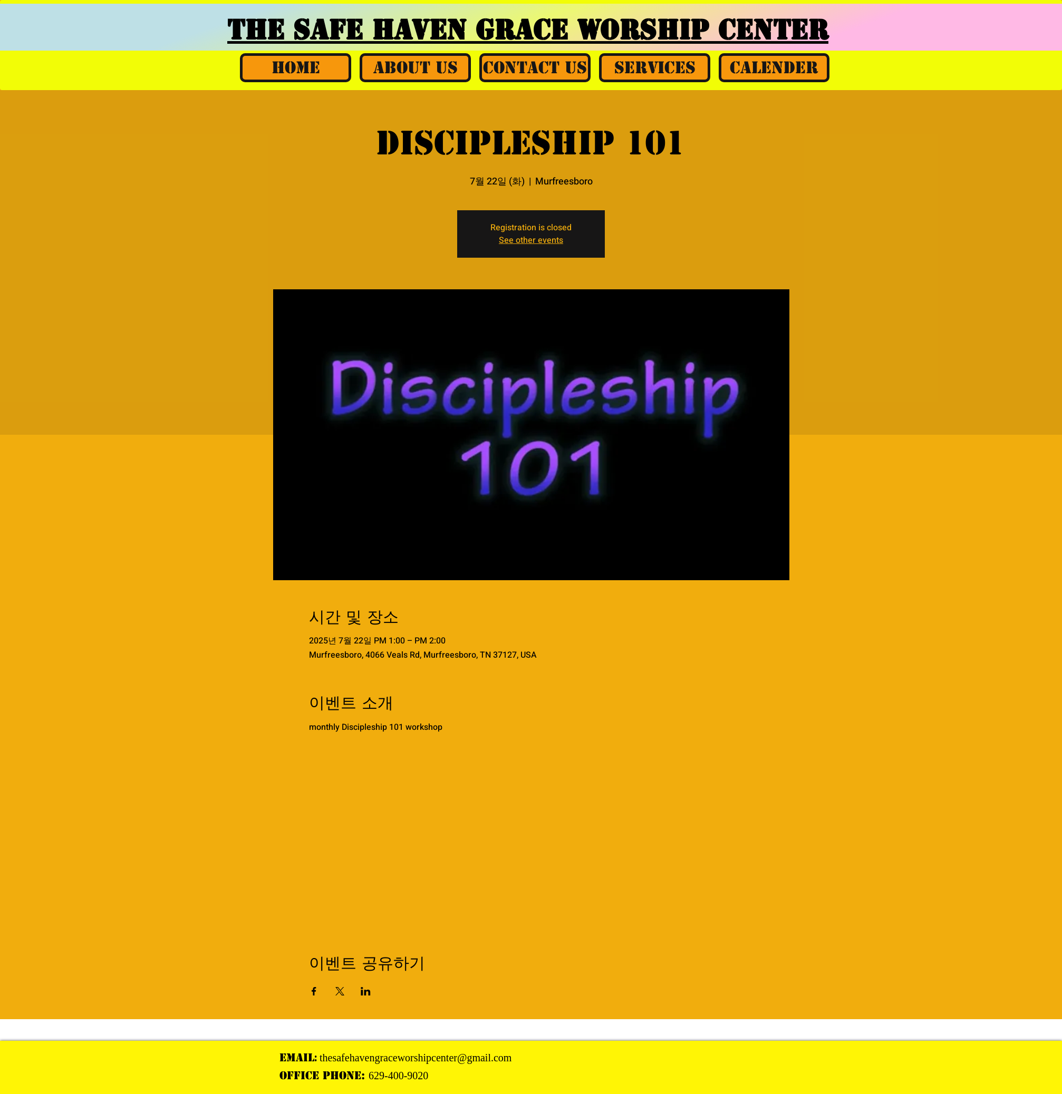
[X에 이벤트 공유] (340, 991)
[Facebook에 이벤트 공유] (314, 991)
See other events (531, 240)
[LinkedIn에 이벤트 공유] (366, 991)
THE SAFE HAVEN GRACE (402, 30)
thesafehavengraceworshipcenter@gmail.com (415, 1057)
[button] (415, 67)
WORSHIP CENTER (702, 30)
